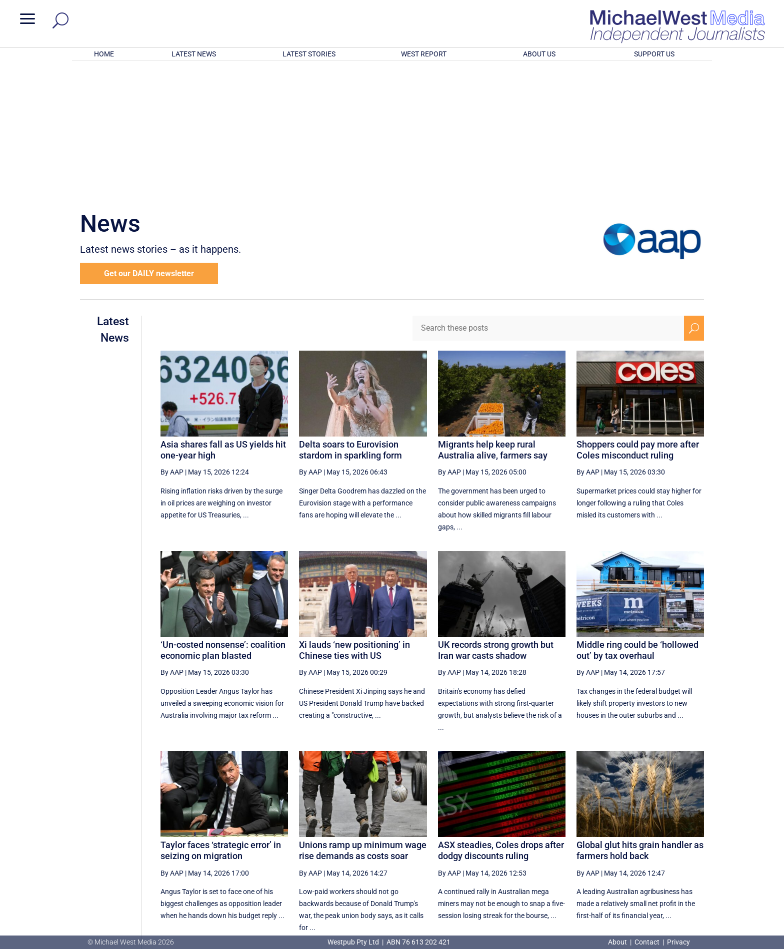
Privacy (678, 942)
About (618, 942)
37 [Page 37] (622, 841)
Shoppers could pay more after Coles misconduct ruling (637, 319)
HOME (104, 54)
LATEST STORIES (309, 54)
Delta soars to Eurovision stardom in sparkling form (350, 319)
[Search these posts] (548, 197)
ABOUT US (539, 54)
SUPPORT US (654, 54)
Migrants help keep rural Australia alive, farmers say (493, 319)
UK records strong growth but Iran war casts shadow (496, 519)
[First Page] (451, 840)
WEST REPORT (423, 54)
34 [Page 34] (546, 841)
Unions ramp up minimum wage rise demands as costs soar (362, 719)
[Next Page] (671, 840)
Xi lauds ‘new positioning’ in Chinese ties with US (354, 519)
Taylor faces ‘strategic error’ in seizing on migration (220, 719)
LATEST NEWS (194, 54)
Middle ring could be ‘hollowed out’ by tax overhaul (637, 519)
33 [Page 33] (521, 841)
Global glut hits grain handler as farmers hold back (640, 719)
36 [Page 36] (597, 841)
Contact (647, 942)
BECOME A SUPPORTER (731, 879)
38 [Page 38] (648, 841)
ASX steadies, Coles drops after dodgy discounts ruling (501, 719)
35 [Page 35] (572, 841)
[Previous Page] (473, 840)
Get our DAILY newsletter (149, 142)
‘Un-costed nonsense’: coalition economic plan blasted (223, 519)
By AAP (172, 341)
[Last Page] (693, 840)
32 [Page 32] (496, 841)
